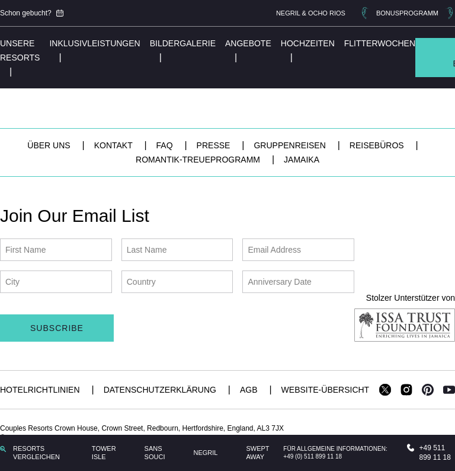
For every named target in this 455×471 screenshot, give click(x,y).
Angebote (248, 43)
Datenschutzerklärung (161, 389)
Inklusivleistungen (94, 43)
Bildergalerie (183, 43)
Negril (205, 452)
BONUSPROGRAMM (407, 13)
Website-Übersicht (325, 389)
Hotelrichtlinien (41, 389)
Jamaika (301, 159)
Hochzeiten (308, 43)
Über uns (49, 145)
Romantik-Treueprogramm (199, 159)
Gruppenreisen (291, 145)
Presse (215, 145)
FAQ (165, 145)
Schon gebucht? (31, 13)
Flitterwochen (379, 43)
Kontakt (114, 145)
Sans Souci (155, 453)
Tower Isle (104, 453)
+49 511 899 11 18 (428, 452)
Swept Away (257, 453)
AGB (249, 389)
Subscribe (57, 328)
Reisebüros (378, 145)
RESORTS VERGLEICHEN (30, 452)
